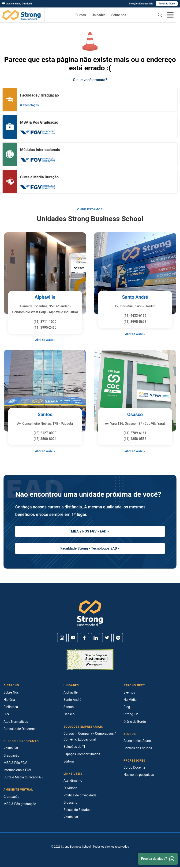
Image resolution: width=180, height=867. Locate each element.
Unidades (98, 15)
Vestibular (11, 748)
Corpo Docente (134, 767)
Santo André (135, 297)
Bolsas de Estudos (77, 810)
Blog (127, 707)
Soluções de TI (74, 746)
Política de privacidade (80, 795)
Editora (69, 761)
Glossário (70, 802)
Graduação (11, 755)
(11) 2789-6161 (135, 433)
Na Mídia (130, 700)
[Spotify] (118, 637)
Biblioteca (11, 707)
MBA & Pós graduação (20, 804)
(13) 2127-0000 (45, 433)
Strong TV (131, 714)
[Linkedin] (95, 637)
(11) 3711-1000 (45, 322)
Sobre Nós (11, 692)
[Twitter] (107, 637)
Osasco (135, 414)
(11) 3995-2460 (45, 327)
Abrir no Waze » (45, 340)
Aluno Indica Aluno (137, 741)
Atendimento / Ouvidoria (17, 3)
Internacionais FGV (17, 770)
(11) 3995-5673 (135, 322)
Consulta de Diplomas (20, 729)
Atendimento (73, 780)
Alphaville (45, 297)
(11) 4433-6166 (135, 315)
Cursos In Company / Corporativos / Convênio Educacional (90, 736)
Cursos (80, 15)
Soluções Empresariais (141, 3)
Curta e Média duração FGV (24, 777)
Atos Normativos (16, 721)
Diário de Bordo (135, 721)
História (9, 700)
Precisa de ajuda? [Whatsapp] (157, 858)
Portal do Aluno (167, 3)
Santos (45, 414)
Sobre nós (118, 15)
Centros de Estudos (138, 748)
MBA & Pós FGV (15, 763)
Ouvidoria (70, 788)
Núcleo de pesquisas (139, 775)
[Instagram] (62, 637)
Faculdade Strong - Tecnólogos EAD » (90, 548)
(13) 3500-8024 (45, 439)
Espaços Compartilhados (82, 754)
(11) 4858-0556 (135, 439)
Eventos (129, 692)
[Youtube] (73, 637)
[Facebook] (84, 637)
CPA (7, 714)
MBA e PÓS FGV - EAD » (90, 531)
